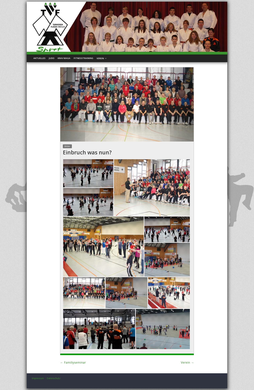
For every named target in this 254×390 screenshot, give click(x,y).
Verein (100, 58)
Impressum (38, 378)
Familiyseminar (73, 362)
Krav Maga (64, 58)
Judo (51, 58)
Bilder (67, 146)
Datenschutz (53, 378)
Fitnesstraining (83, 58)
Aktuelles (39, 58)
